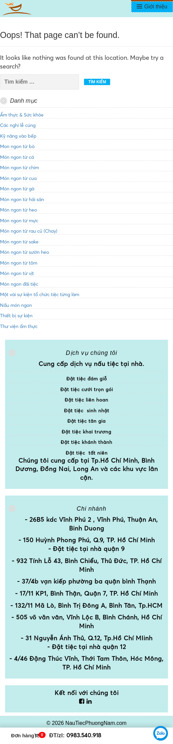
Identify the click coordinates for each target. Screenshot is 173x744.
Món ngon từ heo (18, 210)
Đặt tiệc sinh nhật (86, 411)
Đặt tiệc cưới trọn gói (86, 389)
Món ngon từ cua (18, 178)
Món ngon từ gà (17, 189)
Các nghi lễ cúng (18, 125)
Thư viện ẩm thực (19, 326)
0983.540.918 (83, 735)
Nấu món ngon (16, 305)
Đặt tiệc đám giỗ (86, 379)
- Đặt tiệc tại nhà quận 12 (86, 647)
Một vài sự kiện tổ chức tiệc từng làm (39, 294)
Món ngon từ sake (19, 242)
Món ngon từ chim (19, 168)
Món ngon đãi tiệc (19, 284)
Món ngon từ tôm (18, 263)
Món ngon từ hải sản (22, 199)
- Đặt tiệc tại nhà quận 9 (86, 549)
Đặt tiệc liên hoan (86, 400)
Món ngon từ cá (17, 157)
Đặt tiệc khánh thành (86, 442)
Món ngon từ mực (19, 221)
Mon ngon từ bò (17, 146)
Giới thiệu (155, 6)
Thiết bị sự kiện (16, 316)
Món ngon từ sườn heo (24, 252)
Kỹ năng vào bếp (18, 136)
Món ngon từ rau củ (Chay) (28, 231)
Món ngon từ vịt (17, 273)
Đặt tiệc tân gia (86, 421)
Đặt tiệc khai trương (86, 432)
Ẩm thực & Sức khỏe (22, 115)
